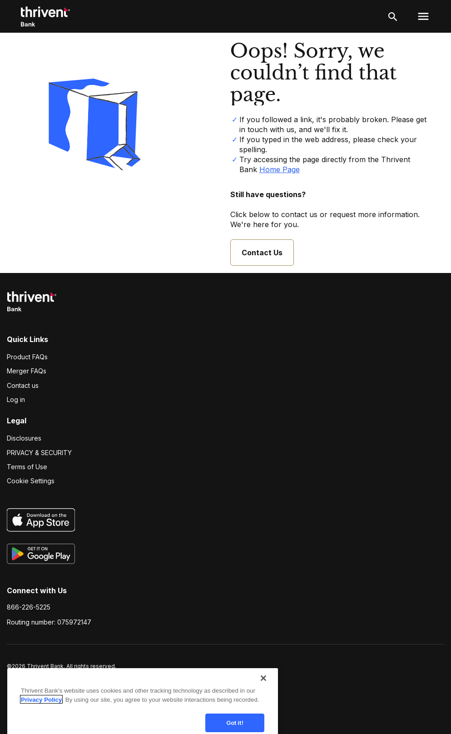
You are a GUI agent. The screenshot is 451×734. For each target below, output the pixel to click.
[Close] (263, 689)
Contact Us (262, 252)
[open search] (393, 16)
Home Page (279, 169)
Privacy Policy (41, 710)
